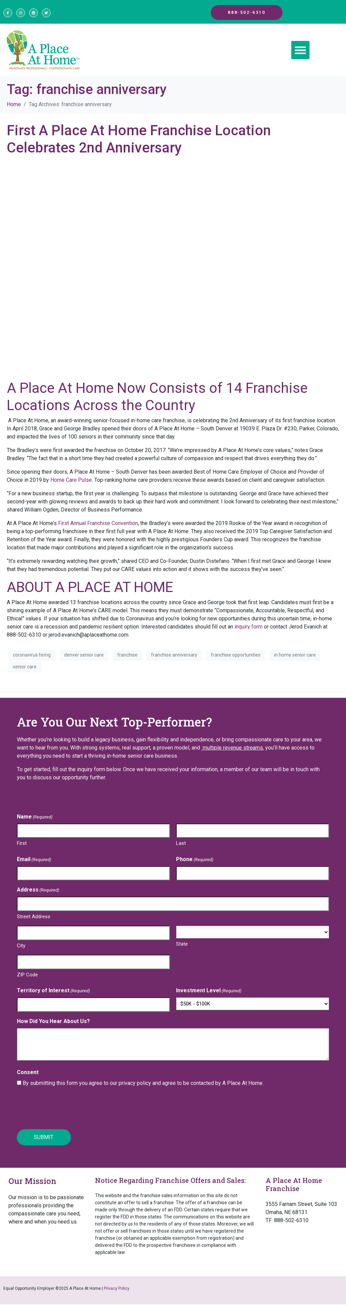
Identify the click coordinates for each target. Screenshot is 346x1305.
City (21, 948)
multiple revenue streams (232, 749)
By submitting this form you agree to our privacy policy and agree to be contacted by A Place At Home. (143, 1085)
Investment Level (208, 992)
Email (34, 861)
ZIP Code (27, 977)
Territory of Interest (53, 992)
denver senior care (84, 656)
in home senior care (295, 656)
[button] (300, 52)
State (182, 946)
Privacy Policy (116, 1289)
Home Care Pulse (71, 482)
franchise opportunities (236, 656)
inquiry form (248, 628)
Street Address (33, 919)
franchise (127, 656)
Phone (194, 861)
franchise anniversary (174, 656)
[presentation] (68, 1110)
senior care (24, 668)
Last (181, 845)
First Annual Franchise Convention (98, 525)
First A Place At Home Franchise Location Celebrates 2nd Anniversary (139, 141)
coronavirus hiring (32, 656)
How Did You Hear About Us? (53, 1023)
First (22, 845)
